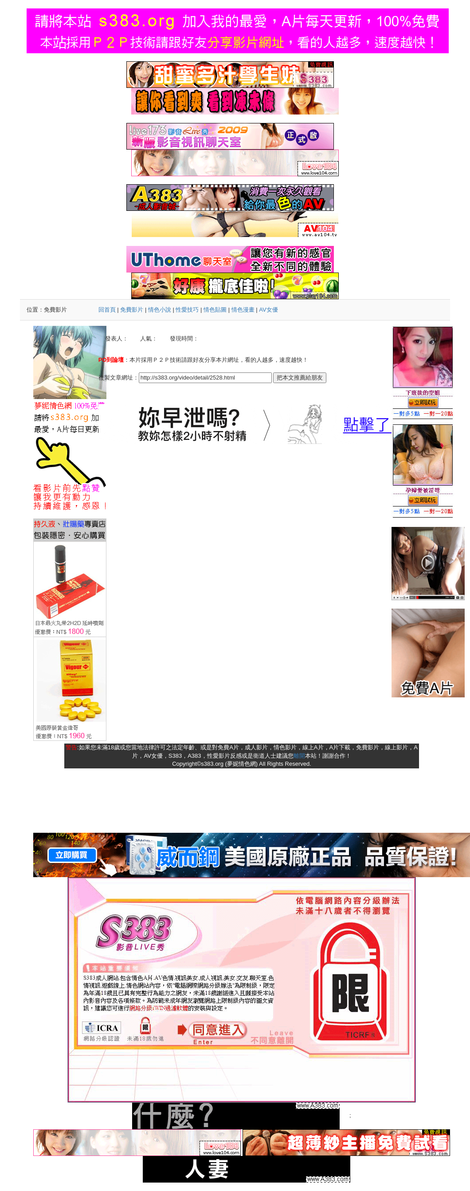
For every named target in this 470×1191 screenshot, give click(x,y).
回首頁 (107, 309)
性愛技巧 (187, 309)
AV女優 (268, 309)
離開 (299, 755)
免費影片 (131, 309)
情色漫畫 (243, 309)
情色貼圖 (215, 309)
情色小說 (159, 309)
